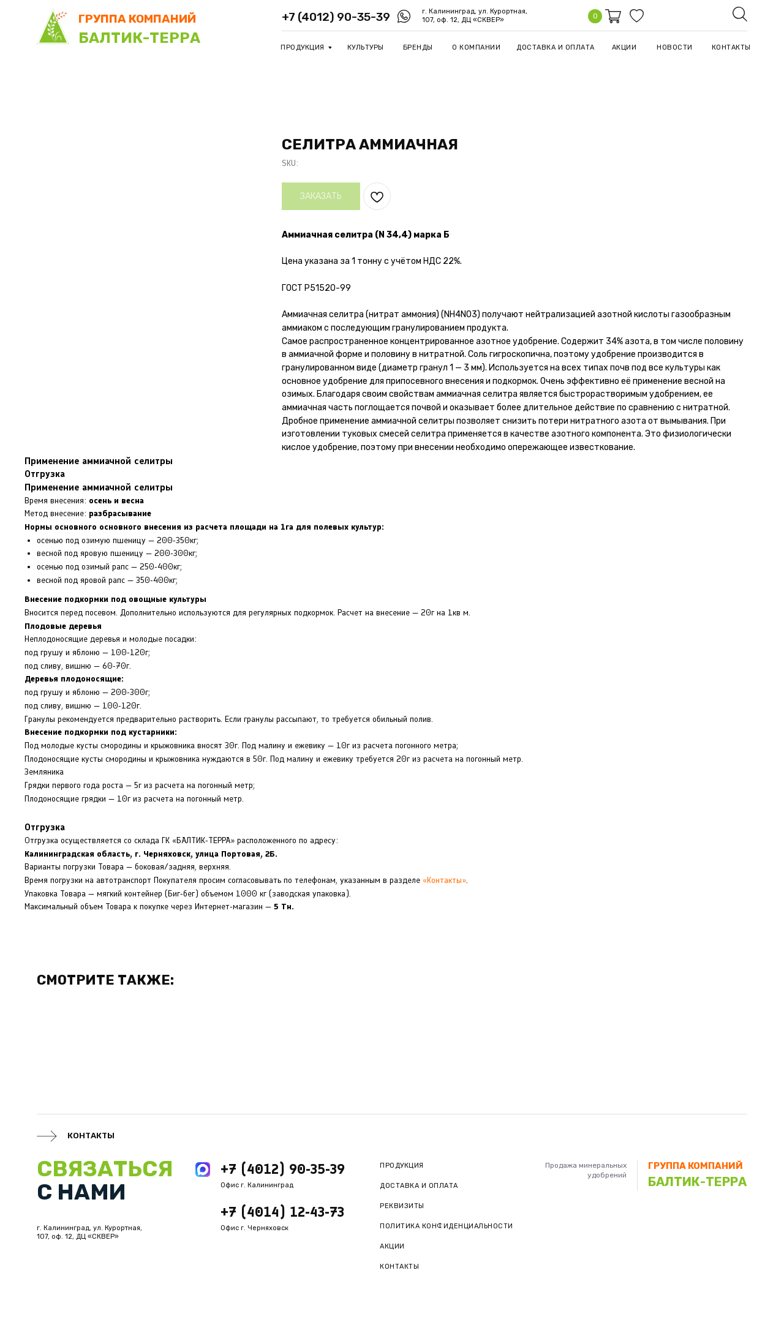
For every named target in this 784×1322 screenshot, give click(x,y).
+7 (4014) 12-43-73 (282, 1212)
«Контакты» (444, 880)
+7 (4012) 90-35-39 (336, 17)
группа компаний (137, 19)
